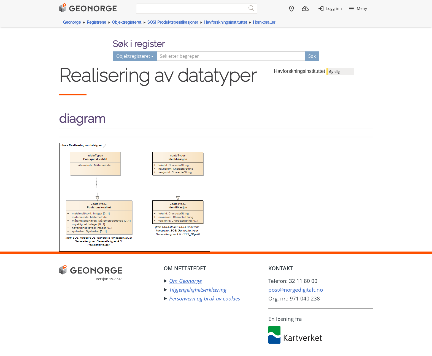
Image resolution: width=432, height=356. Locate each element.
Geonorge (72, 22)
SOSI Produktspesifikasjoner (172, 22)
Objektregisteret (126, 22)
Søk (312, 56)
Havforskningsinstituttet (225, 22)
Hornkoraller (264, 22)
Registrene (96, 22)
